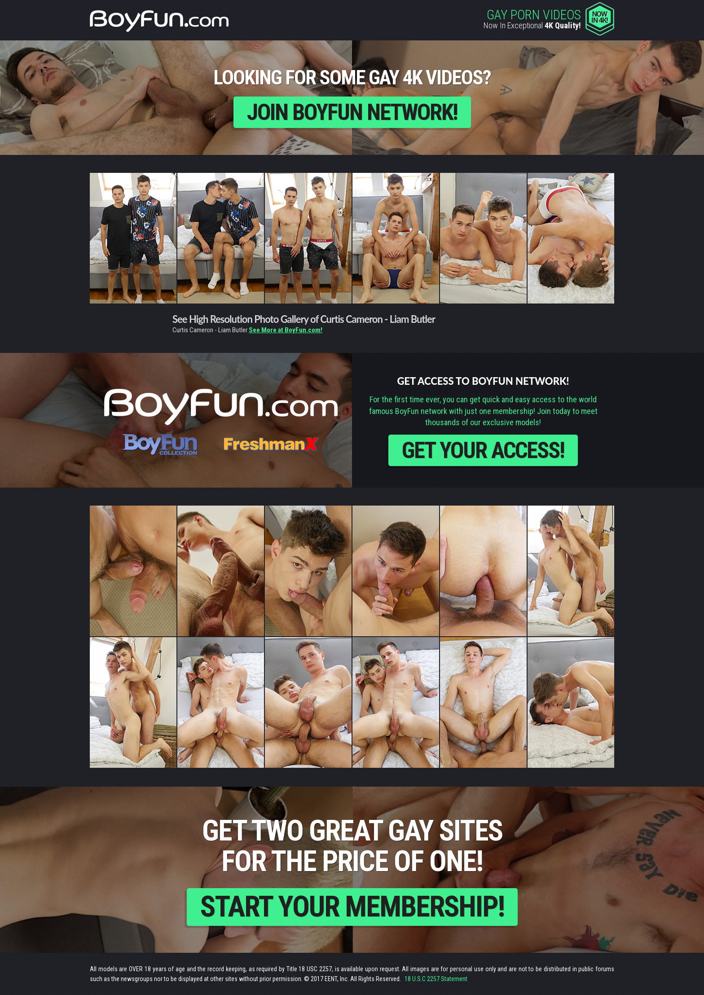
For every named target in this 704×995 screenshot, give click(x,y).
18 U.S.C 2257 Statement (436, 978)
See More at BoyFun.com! (285, 330)
